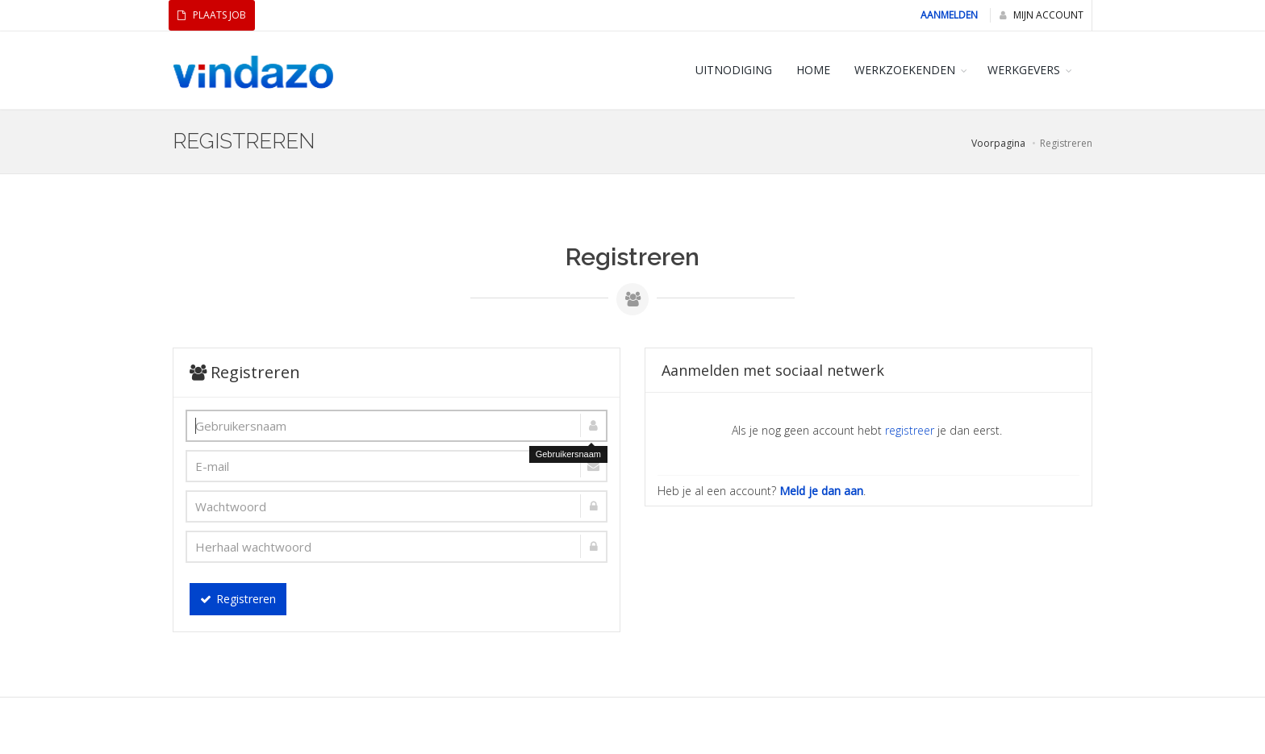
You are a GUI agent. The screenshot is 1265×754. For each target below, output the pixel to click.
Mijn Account (1041, 15)
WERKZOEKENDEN (904, 69)
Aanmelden (949, 15)
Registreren (238, 598)
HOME (813, 69)
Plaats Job (211, 15)
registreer (909, 430)
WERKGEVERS (1023, 69)
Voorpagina (998, 143)
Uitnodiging (733, 69)
